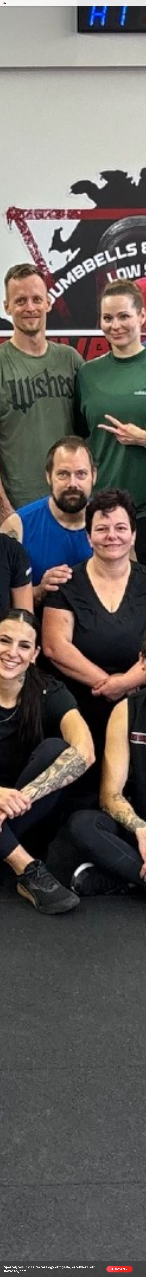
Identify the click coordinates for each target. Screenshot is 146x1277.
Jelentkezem (119, 1269)
